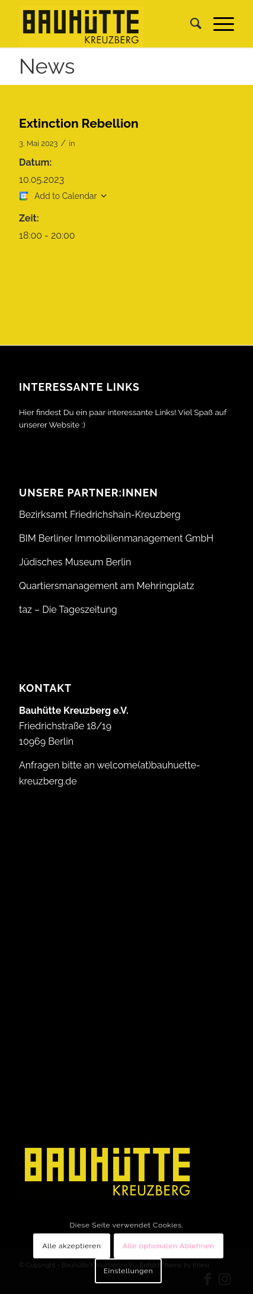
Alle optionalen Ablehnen (168, 1246)
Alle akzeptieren (71, 1246)
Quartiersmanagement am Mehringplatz (106, 585)
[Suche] (189, 24)
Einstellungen (128, 1271)
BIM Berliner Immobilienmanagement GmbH (116, 538)
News (47, 65)
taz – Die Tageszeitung (68, 609)
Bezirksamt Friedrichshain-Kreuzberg (100, 514)
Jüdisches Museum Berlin (75, 562)
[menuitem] (189, 24)
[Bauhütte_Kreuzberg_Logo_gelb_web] (105, 24)
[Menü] (217, 24)
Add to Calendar (65, 196)
